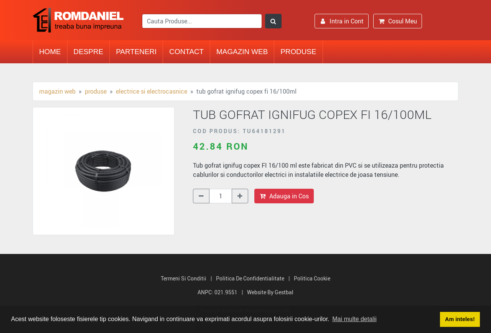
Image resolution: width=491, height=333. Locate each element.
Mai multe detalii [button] (354, 319)
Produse (298, 52)
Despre (89, 52)
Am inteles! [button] (460, 319)
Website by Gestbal (270, 292)
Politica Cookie (312, 278)
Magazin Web (242, 52)
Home (50, 52)
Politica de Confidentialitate (250, 278)
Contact (186, 52)
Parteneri (136, 52)
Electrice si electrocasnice (151, 91)
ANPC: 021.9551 (217, 292)
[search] (202, 21)
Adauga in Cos (284, 196)
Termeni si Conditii (183, 278)
